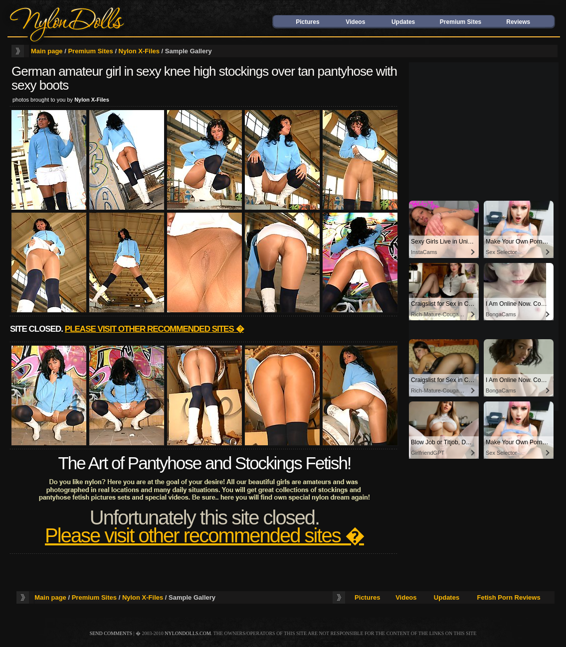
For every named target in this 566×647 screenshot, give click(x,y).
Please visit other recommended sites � (154, 329)
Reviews (518, 21)
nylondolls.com (188, 633)
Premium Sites (460, 21)
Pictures (307, 21)
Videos (355, 21)
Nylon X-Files (139, 51)
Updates (403, 21)
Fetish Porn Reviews (508, 597)
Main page (47, 51)
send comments (111, 633)
